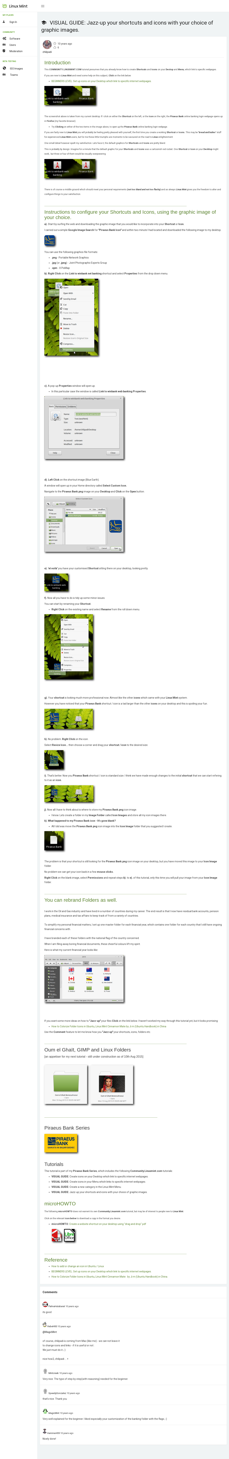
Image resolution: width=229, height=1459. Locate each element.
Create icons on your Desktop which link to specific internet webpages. (100, 1176)
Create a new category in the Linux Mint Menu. (86, 1186)
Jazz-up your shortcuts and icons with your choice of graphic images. (99, 1192)
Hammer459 (53, 1433)
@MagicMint (50, 1332)
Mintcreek (53, 1373)
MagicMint (53, 1413)
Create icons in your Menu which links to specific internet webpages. (99, 1181)
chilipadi (47, 52)
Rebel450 (52, 1326)
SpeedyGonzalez (57, 1393)
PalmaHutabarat (56, 1306)
